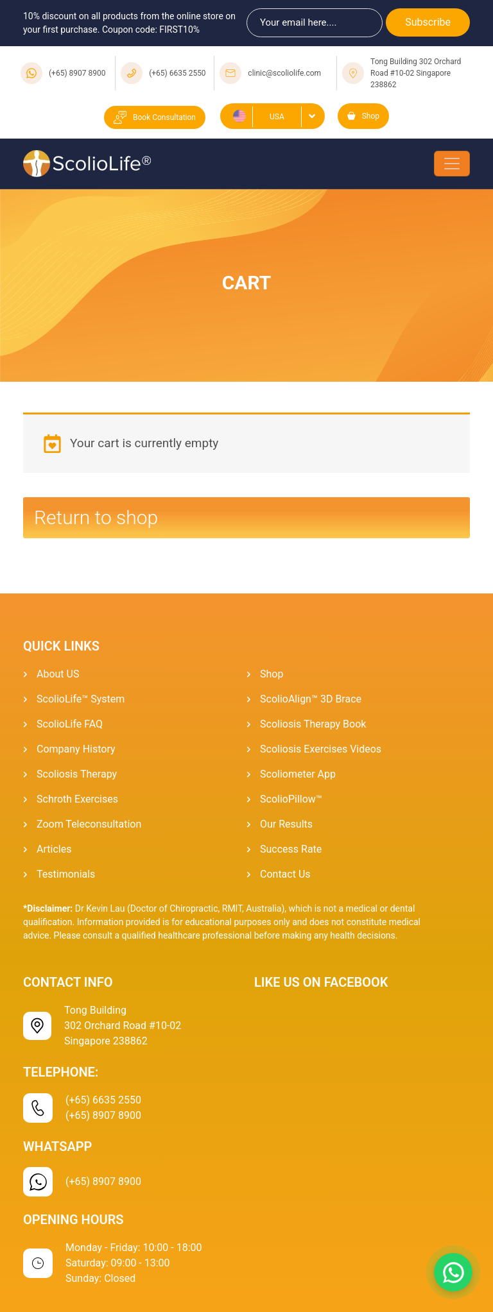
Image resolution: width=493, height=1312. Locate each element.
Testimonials (66, 874)
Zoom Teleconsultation (89, 824)
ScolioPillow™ (291, 799)
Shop (363, 116)
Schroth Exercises (77, 799)
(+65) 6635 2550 (177, 73)
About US (58, 674)
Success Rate (291, 849)
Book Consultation (155, 117)
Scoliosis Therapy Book (313, 724)
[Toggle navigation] (452, 163)
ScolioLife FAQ (70, 724)
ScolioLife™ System (81, 699)
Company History (76, 749)
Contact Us (285, 874)
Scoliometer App (298, 774)
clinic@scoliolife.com (284, 73)
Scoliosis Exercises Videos (320, 749)
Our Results (286, 824)
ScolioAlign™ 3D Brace (310, 699)
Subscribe (428, 22)
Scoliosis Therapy (77, 774)
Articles (54, 849)
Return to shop (96, 517)
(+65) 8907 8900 (77, 73)
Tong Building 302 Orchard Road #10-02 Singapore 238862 (415, 73)
